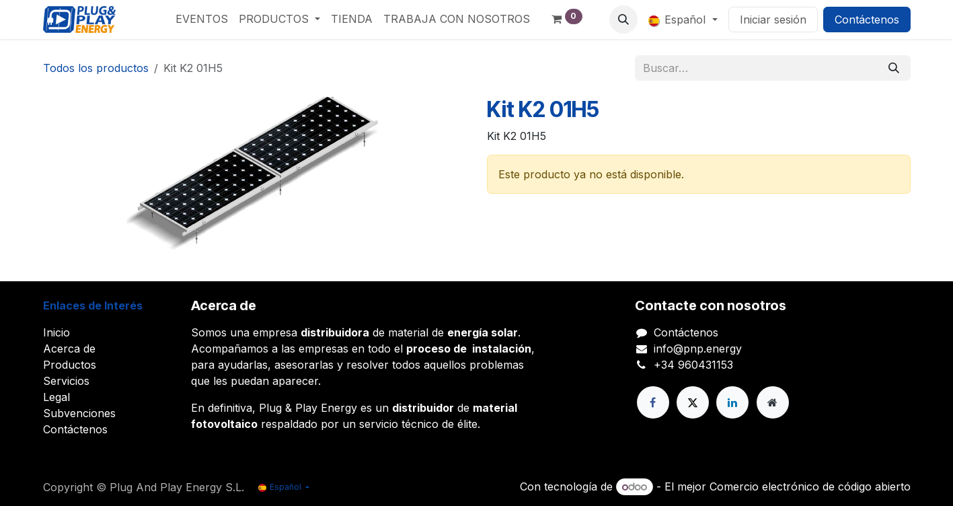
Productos (69, 364)
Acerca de (69, 348)
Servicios (66, 381)
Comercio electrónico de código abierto (810, 486)
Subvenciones (79, 413)
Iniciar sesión (773, 19)
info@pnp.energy (698, 348)
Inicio (56, 332)
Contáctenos (867, 19)
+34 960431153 (693, 364)
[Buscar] (894, 68)
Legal (56, 397)
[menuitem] (201, 18)
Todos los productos (96, 68)
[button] (623, 19)
